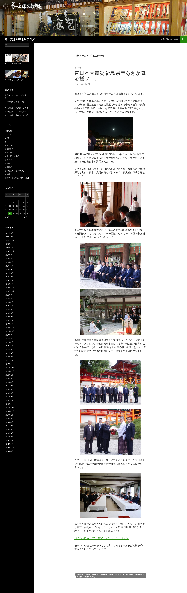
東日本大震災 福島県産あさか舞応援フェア (110, 75)
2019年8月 (9, 258)
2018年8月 (9, 298)
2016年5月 (9, 393)
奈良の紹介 (9, 149)
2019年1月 (9, 280)
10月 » (25, 217)
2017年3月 (9, 357)
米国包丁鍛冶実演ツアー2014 (17, 178)
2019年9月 (9, 255)
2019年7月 (9, 262)
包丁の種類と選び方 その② (16, 108)
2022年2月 (9, 237)
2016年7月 (9, 386)
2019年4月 (9, 269)
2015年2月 (9, 440)
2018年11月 (10, 288)
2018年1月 (9, 320)
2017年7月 (9, 342)
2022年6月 (9, 233)
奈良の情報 (9, 145)
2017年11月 (10, 327)
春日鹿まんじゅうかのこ (15, 171)
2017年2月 (9, 360)
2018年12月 (10, 284)
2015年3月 (9, 437)
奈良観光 (8, 167)
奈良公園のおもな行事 (169, 39)
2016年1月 (9, 404)
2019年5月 (9, 266)
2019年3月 (9, 273)
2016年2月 (9, 400)
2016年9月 (9, 378)
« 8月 (7, 217)
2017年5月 (9, 349)
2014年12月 (10, 444)
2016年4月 (9, 397)
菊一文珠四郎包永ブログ (20, 39)
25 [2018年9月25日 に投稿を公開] (10, 213)
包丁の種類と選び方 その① (16, 115)
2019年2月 (9, 277)
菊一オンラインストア (14, 80)
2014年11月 (10, 447)
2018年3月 (9, 313)
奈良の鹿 (8, 152)
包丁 (6, 141)
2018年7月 (9, 302)
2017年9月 (9, 335)
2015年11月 (10, 411)
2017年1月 (9, 364)
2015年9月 (9, 418)
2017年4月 (9, 353)
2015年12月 (10, 407)
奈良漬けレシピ (11, 163)
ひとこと (8, 134)
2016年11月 (10, 371)
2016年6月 (9, 389)
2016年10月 (10, 375)
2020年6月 (9, 248)
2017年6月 (9, 346)
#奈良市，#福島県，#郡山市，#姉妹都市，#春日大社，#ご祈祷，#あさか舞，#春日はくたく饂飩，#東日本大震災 (110, 575)
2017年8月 (9, 338)
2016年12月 (10, 367)
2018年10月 (10, 291)
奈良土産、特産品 (12, 156)
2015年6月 (9, 429)
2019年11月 (10, 251)
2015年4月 (9, 433)
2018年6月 (9, 306)
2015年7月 (9, 426)
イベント (78, 68)
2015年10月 (10, 415)
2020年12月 (10, 240)
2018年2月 (9, 317)
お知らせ (8, 131)
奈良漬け (8, 160)
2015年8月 (9, 422)
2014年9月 (9, 451)
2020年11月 (10, 244)
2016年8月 (9, 382)
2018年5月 (9, 309)
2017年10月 (10, 331)
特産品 (7, 174)
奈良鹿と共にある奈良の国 (15, 111)
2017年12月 (10, 324)
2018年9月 (9, 295)
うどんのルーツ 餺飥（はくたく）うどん (101, 538)
